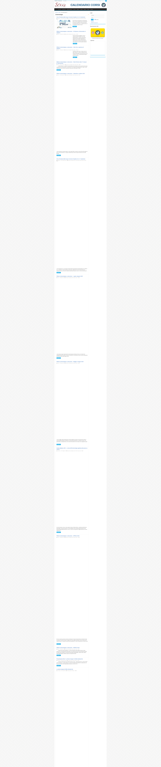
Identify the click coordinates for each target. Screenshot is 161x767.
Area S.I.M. (64, 9)
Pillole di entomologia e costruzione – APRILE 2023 (68, 535)
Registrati (92, 21)
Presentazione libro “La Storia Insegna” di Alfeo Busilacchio (70, 658)
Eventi (74, 18)
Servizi (78, 9)
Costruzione (66, 49)
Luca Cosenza (59, 670)
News (80, 18)
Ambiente (69, 18)
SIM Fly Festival (69, 9)
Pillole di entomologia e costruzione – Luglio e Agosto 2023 (70, 276)
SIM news (82, 18)
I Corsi (74, 9)
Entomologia (71, 18)
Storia (77, 64)
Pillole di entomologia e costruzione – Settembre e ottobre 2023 (71, 73)
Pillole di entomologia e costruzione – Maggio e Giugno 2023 (70, 361)
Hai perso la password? (94, 22)
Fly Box (73, 49)
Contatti (91, 9)
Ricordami (96, 19)
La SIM (76, 18)
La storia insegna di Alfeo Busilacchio (65, 669)
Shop (88, 9)
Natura (59, 12)
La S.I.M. (59, 9)
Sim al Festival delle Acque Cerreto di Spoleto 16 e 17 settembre (71, 158)
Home (56, 9)
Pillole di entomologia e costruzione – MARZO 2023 (68, 647)
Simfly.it (85, 18)
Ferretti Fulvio (58, 18)
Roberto (58, 49)
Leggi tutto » (75, 26)
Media (85, 9)
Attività (81, 9)
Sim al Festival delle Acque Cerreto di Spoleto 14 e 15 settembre (71, 17)
